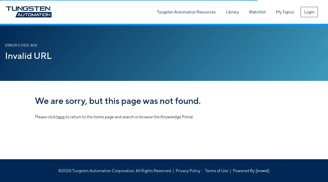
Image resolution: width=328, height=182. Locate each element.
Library (232, 12)
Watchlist (257, 12)
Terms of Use (216, 170)
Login (309, 12)
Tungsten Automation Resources (186, 12)
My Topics (285, 12)
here (60, 117)
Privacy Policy (188, 170)
